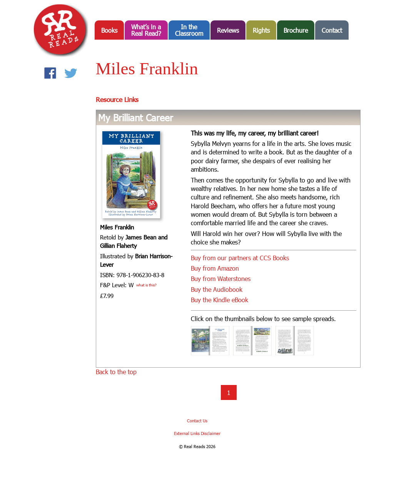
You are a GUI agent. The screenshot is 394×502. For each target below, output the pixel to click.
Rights (261, 30)
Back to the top (116, 372)
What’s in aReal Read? (146, 30)
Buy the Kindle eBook (219, 300)
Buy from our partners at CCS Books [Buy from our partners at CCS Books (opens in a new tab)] (240, 258)
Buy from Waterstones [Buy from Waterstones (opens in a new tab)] (220, 278)
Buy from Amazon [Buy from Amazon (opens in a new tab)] (215, 268)
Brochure (296, 30)
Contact (332, 30)
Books (109, 30)
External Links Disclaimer (197, 433)
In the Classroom (189, 30)
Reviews (228, 30)
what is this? (146, 285)
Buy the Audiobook (216, 289)
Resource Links (117, 99)
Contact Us (197, 420)
